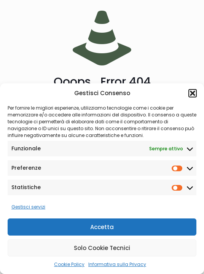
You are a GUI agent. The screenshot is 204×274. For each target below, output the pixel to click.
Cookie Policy (69, 264)
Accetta (102, 227)
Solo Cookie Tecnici (102, 248)
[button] (192, 93)
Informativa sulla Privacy (117, 264)
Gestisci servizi (28, 207)
